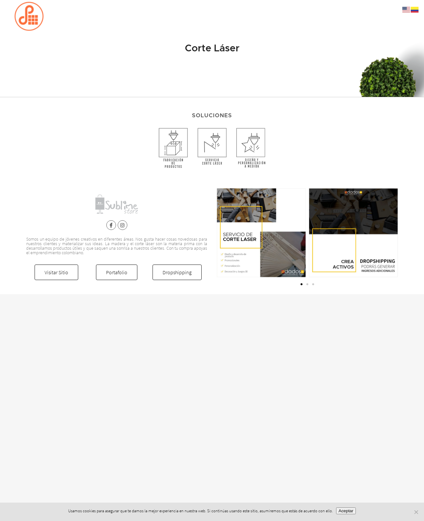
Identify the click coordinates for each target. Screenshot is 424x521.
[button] (301, 284)
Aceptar (346, 510)
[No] (416, 512)
